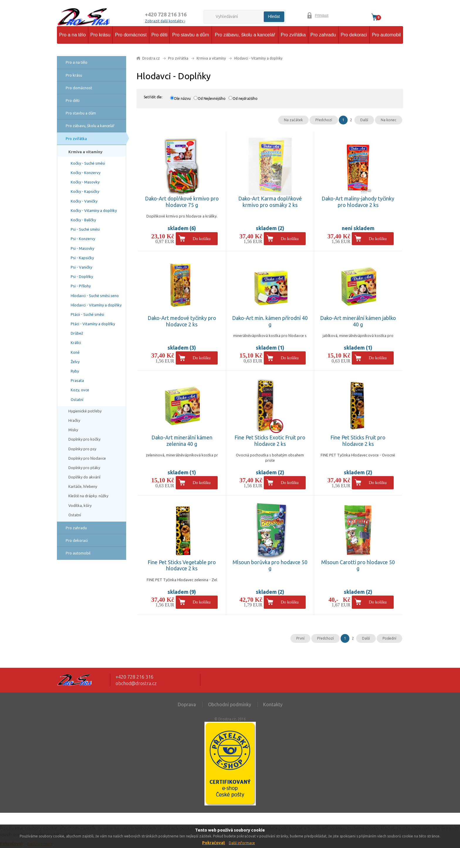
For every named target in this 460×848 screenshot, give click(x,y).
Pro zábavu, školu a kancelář (245, 34)
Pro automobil (386, 34)
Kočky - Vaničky (84, 201)
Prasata (77, 380)
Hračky (74, 420)
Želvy (75, 362)
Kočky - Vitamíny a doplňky (94, 210)
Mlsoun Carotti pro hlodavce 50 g (358, 565)
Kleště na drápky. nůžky (88, 496)
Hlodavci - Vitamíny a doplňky (96, 305)
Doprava (187, 704)
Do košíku (202, 238)
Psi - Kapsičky (82, 258)
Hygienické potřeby (85, 411)
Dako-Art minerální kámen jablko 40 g (358, 321)
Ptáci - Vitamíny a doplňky (93, 324)
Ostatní (77, 399)
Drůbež (77, 333)
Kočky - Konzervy (85, 173)
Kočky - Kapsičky (85, 191)
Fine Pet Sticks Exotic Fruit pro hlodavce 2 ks (269, 440)
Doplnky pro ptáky (84, 468)
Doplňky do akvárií (84, 477)
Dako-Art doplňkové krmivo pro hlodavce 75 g (182, 201)
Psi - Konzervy (83, 239)
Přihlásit (321, 15)
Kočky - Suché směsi (88, 163)
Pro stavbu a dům (190, 34)
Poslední (389, 638)
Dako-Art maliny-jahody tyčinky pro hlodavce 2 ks (358, 201)
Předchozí (323, 120)
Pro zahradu (323, 34)
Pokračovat (213, 842)
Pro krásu (100, 34)
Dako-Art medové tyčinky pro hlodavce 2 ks (182, 321)
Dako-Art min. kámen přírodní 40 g (270, 321)
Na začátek (293, 120)
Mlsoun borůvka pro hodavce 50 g (270, 565)
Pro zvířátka (293, 34)
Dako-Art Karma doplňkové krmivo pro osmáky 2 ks (270, 201)
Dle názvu (182, 98)
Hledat (274, 16)
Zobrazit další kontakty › (165, 21)
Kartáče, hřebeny (82, 486)
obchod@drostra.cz (136, 683)
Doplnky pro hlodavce (87, 458)
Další (364, 120)
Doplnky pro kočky (84, 439)
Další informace (242, 843)
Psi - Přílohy (81, 286)
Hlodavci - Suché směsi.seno (95, 296)
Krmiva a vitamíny (85, 152)
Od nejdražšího (245, 98)
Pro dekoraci (354, 34)
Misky (73, 430)
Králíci (76, 342)
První (300, 638)
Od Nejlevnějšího (212, 98)
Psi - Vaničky (81, 267)
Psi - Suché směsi (85, 229)
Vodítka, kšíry (80, 505)
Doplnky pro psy (82, 449)
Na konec (388, 120)
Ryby (75, 371)
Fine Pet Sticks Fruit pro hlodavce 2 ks (357, 440)
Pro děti (159, 34)
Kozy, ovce (80, 390)
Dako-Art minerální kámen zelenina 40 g (181, 440)
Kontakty (273, 704)
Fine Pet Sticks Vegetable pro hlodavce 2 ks (182, 565)
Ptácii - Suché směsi (87, 314)
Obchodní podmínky (229, 704)
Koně (75, 352)
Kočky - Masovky (85, 182)
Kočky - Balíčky (83, 220)
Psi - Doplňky (82, 276)
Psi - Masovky (82, 248)
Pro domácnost (131, 34)
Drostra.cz (151, 58)
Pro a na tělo (72, 34)
